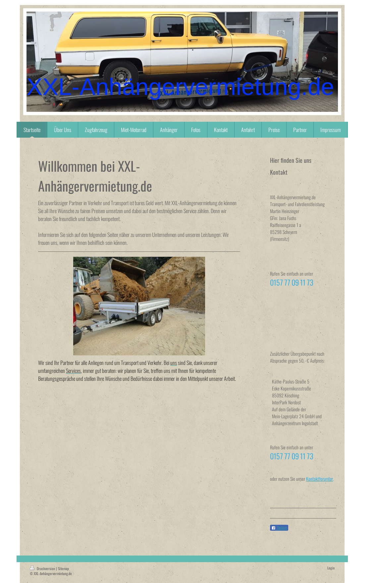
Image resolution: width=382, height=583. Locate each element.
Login (331, 567)
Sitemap (63, 568)
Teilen (279, 528)
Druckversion (43, 568)
